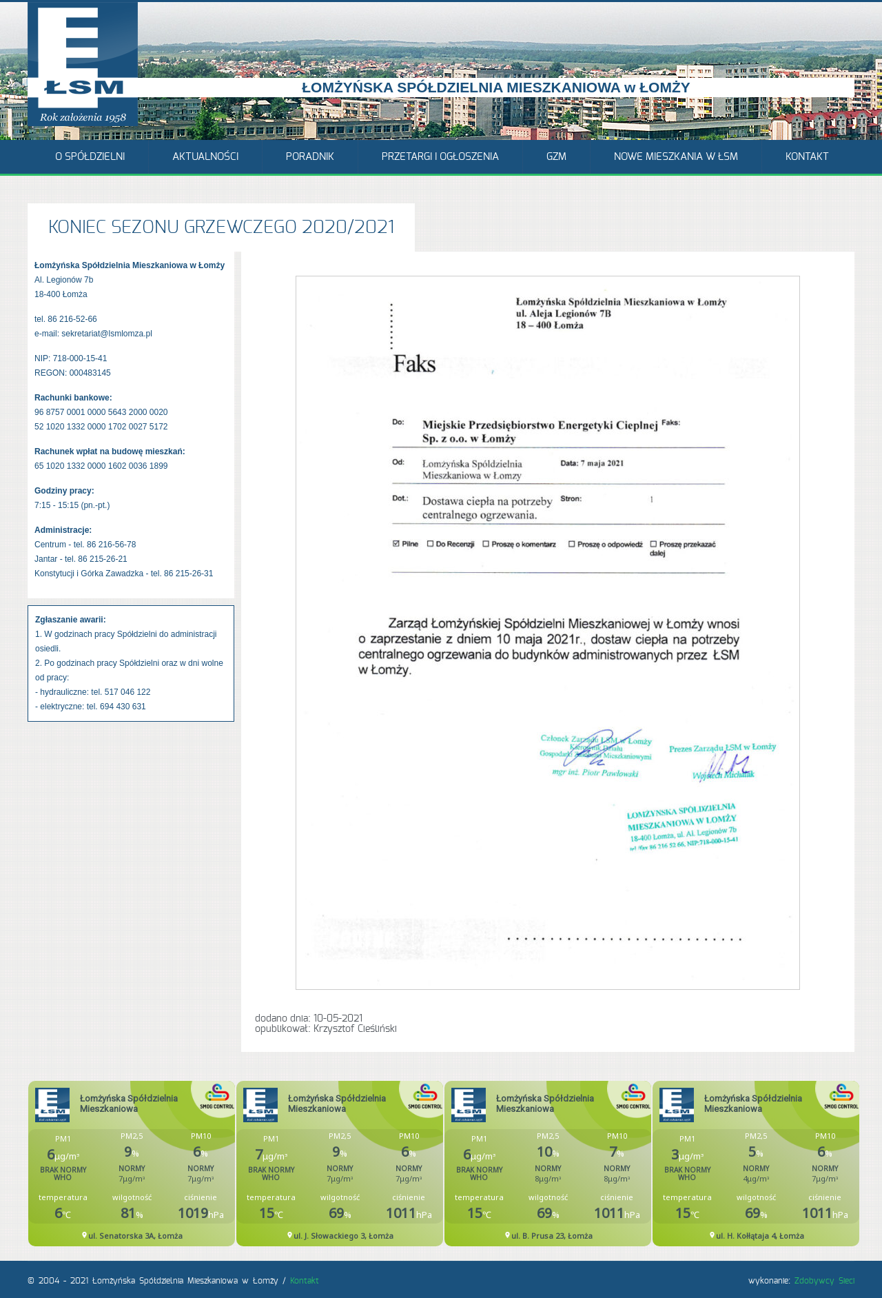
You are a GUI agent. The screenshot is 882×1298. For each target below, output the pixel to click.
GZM (556, 157)
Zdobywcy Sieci (824, 1281)
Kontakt (807, 157)
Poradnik (310, 157)
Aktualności (205, 157)
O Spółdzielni (90, 157)
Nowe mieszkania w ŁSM (676, 157)
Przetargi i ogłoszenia (440, 157)
